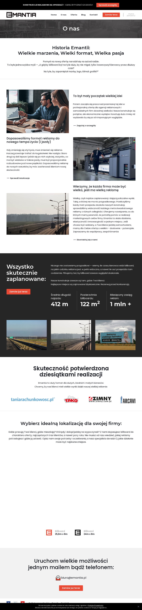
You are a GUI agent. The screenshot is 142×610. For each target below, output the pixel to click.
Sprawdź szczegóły (108, 5)
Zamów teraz (111, 14)
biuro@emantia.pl (73, 578)
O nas (63, 14)
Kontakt (94, 14)
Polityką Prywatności (95, 605)
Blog (83, 14)
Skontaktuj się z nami (85, 239)
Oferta (74, 14)
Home (54, 14)
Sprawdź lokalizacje (18, 178)
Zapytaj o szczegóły (84, 125)
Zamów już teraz (18, 291)
